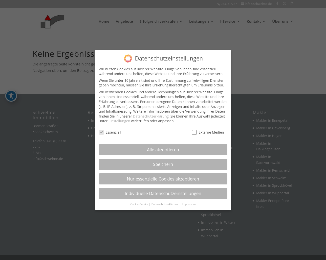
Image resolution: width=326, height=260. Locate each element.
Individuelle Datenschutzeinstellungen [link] (163, 191)
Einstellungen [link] (119, 118)
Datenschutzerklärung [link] (151, 113)
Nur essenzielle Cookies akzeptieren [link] (163, 176)
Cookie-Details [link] (139, 201)
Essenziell (110, 129)
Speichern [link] (163, 161)
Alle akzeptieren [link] (163, 147)
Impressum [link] (189, 201)
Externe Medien (208, 129)
